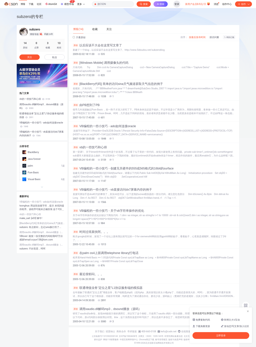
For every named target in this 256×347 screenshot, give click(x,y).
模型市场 (67, 3)
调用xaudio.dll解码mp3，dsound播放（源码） (107, 309)
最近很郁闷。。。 (88, 274)
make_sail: (25, 218)
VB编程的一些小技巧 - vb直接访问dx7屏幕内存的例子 (112, 189)
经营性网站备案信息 (173, 336)
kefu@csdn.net (168, 331)
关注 (29, 57)
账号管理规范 (161, 339)
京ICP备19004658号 (128, 336)
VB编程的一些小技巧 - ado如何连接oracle (104, 126)
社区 (39, 4)
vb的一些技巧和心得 (90, 147)
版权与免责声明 (175, 339)
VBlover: (24, 236)
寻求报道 (132, 331)
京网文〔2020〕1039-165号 (151, 336)
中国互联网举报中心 (129, 339)
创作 (243, 4)
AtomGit (51, 4)
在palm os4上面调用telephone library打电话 (105, 253)
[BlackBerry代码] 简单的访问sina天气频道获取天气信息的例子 (118, 84)
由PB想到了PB (86, 105)
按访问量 (214, 37)
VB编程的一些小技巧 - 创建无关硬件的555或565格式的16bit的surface (123, 168)
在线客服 (186, 331)
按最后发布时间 (197, 37)
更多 (81, 4)
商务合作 (121, 331)
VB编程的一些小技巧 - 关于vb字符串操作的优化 (108, 210)
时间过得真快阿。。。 (91, 232)
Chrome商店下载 (146, 339)
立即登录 (221, 335)
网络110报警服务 (111, 339)
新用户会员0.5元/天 (197, 3)
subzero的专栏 (30, 16)
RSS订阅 (229, 37)
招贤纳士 (110, 331)
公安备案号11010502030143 (105, 336)
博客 (23, 4)
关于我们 (99, 331)
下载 (31, 4)
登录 (176, 4)
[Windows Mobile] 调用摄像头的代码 (100, 62)
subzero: (24, 227)
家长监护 (98, 339)
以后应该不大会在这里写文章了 (97, 45)
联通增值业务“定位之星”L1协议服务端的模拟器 (108, 288)
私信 (54, 57)
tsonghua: (24, 205)
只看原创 (79, 37)
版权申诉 (188, 339)
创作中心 (227, 4)
